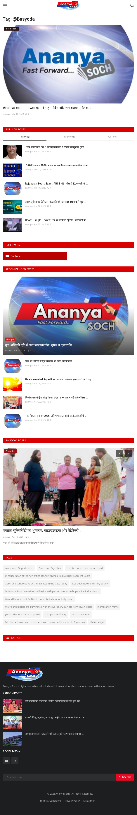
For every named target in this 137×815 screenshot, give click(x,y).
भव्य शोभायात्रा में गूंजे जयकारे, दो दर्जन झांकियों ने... (49, 361)
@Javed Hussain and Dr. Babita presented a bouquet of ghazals (39, 599)
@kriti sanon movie (108, 606)
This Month (68, 136)
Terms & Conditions (50, 800)
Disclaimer (89, 800)
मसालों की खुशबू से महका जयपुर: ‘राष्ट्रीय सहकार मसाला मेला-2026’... (55, 717)
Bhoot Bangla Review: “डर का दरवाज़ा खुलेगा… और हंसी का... (57, 220)
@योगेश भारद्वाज (97, 622)
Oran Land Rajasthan (50, 568)
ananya (6, 114)
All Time (112, 136)
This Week (24, 136)
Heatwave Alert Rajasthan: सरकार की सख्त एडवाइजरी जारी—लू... (59, 379)
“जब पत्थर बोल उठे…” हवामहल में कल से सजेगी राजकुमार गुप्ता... (55, 147)
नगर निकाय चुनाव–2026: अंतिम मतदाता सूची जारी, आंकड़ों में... (55, 415)
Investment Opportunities (19, 568)
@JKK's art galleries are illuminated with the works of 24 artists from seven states (48, 606)
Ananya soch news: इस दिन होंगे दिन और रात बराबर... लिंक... (47, 108)
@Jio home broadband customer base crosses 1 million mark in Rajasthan (45, 622)
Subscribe (125, 777)
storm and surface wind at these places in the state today (36, 583)
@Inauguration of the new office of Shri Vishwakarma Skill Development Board (47, 575)
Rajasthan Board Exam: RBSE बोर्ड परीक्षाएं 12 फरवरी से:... (56, 183)
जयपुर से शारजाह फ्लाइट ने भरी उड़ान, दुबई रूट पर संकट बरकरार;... (54, 734)
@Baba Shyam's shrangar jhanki (22, 614)
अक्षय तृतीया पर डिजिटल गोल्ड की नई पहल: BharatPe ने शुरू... (55, 201)
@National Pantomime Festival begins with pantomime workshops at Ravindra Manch (52, 591)
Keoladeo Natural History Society (90, 583)
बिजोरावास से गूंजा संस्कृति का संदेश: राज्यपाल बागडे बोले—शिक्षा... (56, 397)
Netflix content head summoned (85, 568)
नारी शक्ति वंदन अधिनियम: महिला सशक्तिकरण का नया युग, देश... (53, 701)
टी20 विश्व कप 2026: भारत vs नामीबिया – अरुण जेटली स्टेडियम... (57, 165)
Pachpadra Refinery (55, 614)
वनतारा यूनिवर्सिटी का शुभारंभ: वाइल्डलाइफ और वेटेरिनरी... (42, 530)
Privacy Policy (72, 800)
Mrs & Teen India (81, 614)
